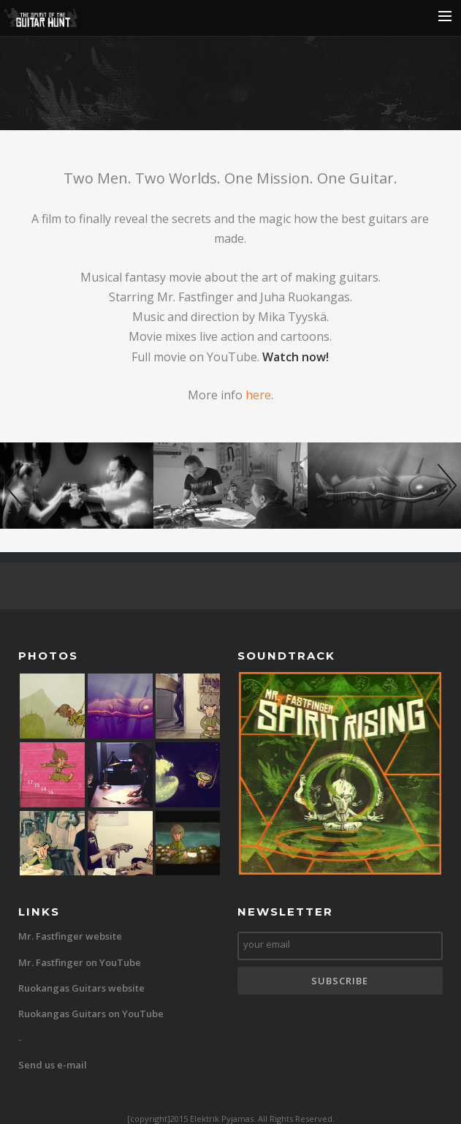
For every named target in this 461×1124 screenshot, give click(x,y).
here (258, 395)
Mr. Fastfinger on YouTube (79, 962)
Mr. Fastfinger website (70, 936)
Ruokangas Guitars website (81, 988)
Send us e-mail (52, 1064)
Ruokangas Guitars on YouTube (91, 1013)
